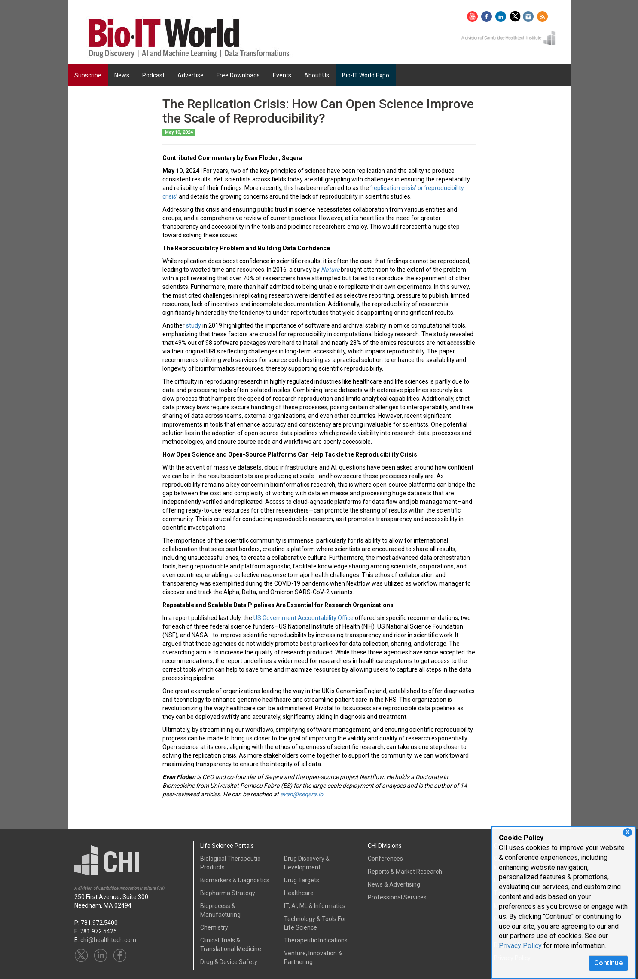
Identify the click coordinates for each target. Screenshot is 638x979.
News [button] (121, 75)
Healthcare (299, 893)
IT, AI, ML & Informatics (314, 905)
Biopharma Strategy (227, 893)
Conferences (385, 858)
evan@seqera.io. (302, 794)
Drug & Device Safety (228, 961)
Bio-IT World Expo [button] (365, 75)
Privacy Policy (520, 946)
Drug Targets (301, 880)
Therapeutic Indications (316, 940)
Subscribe (87, 75)
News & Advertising (394, 884)
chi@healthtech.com (108, 939)
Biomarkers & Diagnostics (234, 880)
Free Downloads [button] (238, 75)
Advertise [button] (190, 75)
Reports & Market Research (405, 871)
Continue (608, 963)
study (193, 325)
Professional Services (397, 897)
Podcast (153, 75)
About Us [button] (316, 75)
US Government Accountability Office (303, 617)
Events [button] (282, 75)
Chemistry (214, 927)
